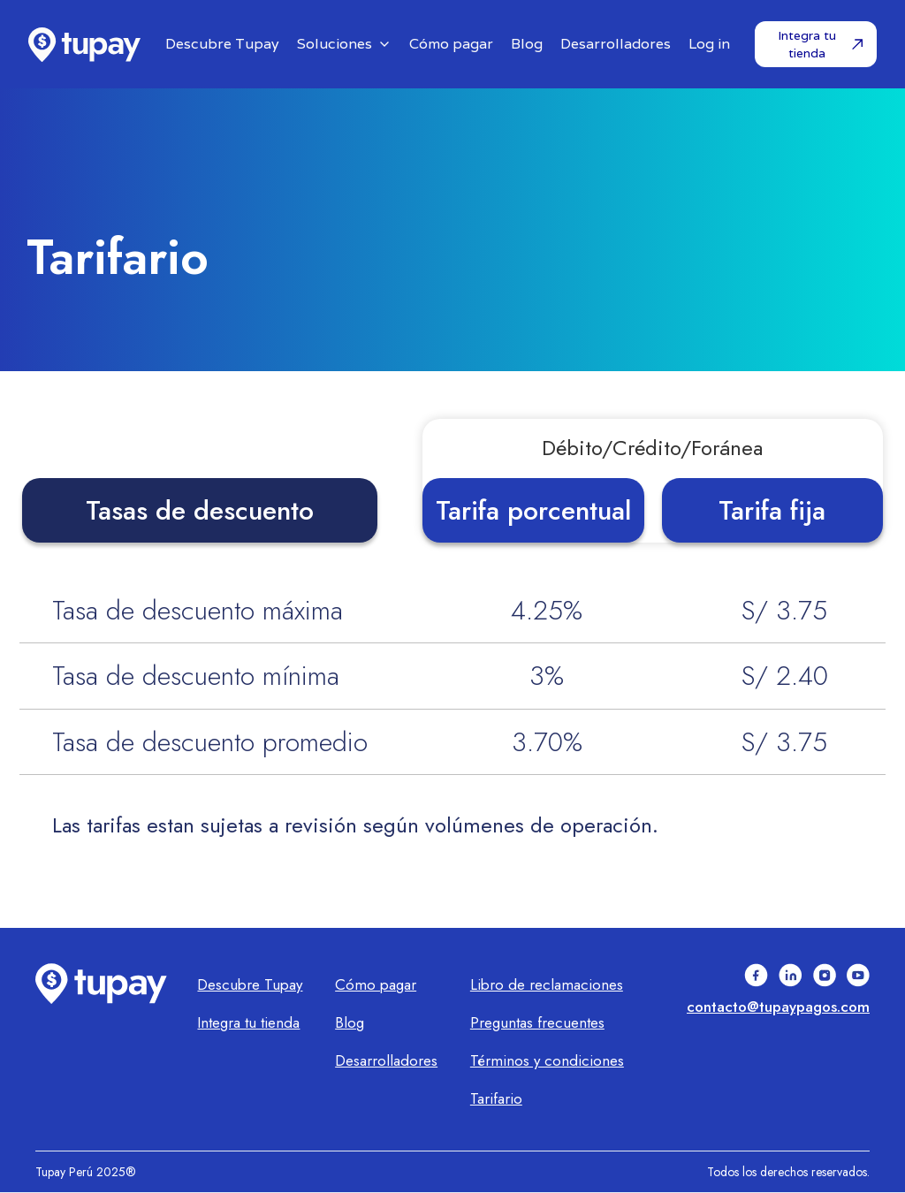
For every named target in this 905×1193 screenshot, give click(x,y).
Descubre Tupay (249, 984)
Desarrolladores (386, 1060)
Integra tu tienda (248, 1022)
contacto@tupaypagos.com (778, 1006)
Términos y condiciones (547, 1060)
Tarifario (496, 1098)
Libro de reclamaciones (546, 984)
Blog (349, 1022)
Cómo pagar (375, 984)
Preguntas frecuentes (537, 1022)
